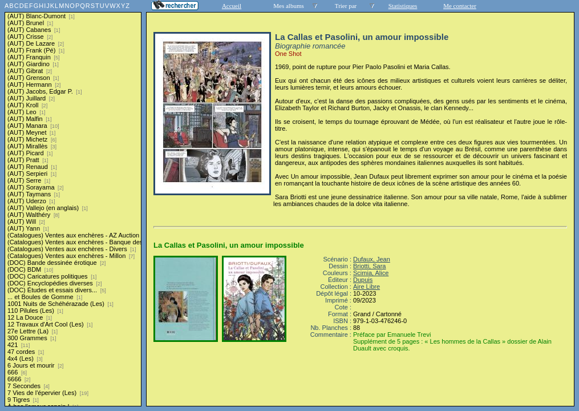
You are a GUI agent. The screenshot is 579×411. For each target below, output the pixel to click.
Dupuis (362, 279)
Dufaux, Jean (371, 259)
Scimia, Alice (370, 272)
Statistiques (403, 5)
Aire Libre (366, 286)
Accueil (231, 5)
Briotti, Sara (369, 266)
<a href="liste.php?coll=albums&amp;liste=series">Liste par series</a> (73, 203)
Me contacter (459, 5)
